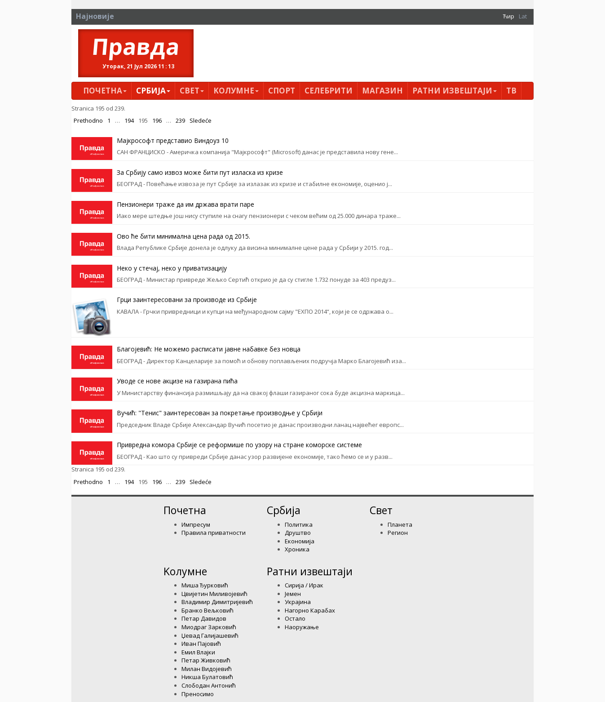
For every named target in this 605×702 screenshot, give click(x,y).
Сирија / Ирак (304, 585)
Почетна (105, 90)
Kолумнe (236, 90)
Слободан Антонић (208, 685)
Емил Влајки (198, 652)
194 (129, 120)
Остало (295, 618)
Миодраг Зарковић (208, 627)
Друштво (298, 533)
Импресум (195, 524)
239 (180, 120)
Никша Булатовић (207, 677)
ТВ (511, 90)
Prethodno (88, 120)
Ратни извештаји (454, 90)
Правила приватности (213, 533)
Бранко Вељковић (207, 610)
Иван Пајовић (201, 644)
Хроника (297, 549)
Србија (153, 90)
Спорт (281, 90)
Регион (398, 533)
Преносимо (197, 694)
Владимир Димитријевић (217, 602)
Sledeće (201, 120)
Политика (299, 524)
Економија (299, 541)
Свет (192, 90)
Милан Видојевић (206, 669)
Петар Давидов (203, 618)
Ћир (508, 16)
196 (157, 120)
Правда (136, 46)
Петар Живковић (205, 660)
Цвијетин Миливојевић (214, 594)
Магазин (382, 90)
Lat (523, 16)
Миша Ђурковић (204, 585)
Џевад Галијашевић (209, 635)
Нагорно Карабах (310, 610)
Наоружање (302, 627)
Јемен (293, 594)
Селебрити (329, 90)
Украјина (298, 602)
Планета (400, 524)
